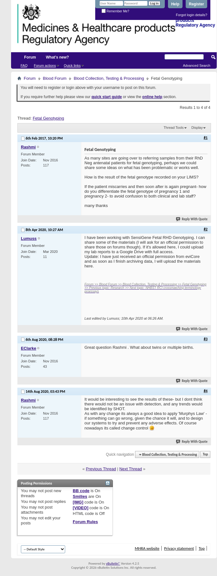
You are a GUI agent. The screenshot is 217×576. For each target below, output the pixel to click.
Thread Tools (173, 127)
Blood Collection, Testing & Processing (109, 78)
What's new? (57, 57)
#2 (206, 229)
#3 (206, 339)
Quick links (72, 65)
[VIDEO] (80, 507)
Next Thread (130, 468)
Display (197, 127)
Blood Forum (54, 78)
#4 (206, 391)
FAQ (24, 65)
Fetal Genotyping (48, 118)
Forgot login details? (191, 15)
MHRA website (147, 548)
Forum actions (45, 65)
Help (175, 4)
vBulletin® (113, 563)
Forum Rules (85, 521)
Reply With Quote (192, 219)
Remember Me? (115, 11)
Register (196, 4)
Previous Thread (101, 468)
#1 (206, 137)
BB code (81, 490)
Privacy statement (179, 548)
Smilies (80, 496)
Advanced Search (196, 65)
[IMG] (78, 502)
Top (205, 455)
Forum (30, 57)
